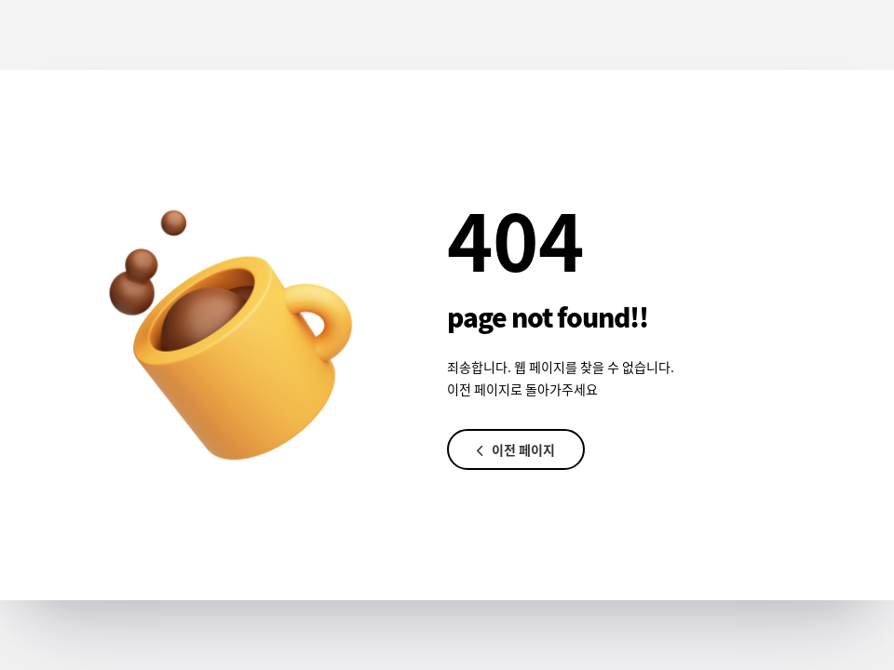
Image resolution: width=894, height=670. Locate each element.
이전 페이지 (516, 449)
